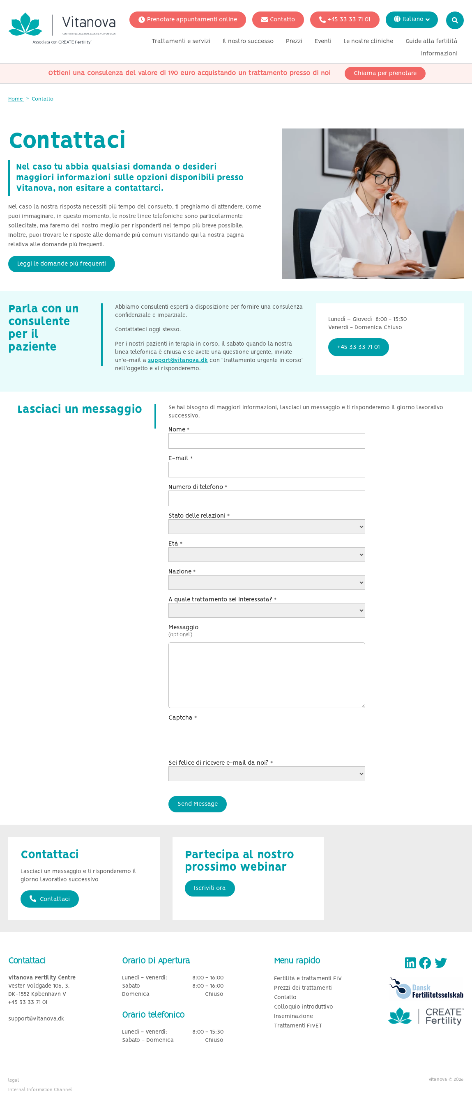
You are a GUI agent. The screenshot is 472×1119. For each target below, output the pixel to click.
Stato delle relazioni (199, 516)
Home (16, 99)
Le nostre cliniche (368, 42)
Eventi (323, 42)
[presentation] (230, 737)
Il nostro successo (248, 42)
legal (13, 1080)
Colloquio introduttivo (303, 1007)
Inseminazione (293, 1017)
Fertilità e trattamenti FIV (308, 979)
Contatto (278, 20)
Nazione (182, 572)
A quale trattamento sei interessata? (222, 599)
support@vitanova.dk (178, 361)
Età (175, 544)
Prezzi (294, 42)
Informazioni (439, 54)
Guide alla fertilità (431, 42)
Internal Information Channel (40, 1089)
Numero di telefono (197, 487)
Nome (178, 430)
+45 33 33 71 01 (345, 20)
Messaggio (183, 627)
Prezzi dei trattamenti (303, 988)
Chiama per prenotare (385, 74)
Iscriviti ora (210, 888)
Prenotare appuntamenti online (187, 20)
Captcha (182, 718)
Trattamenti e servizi (181, 42)
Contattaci (50, 899)
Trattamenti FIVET (298, 1026)
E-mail (180, 458)
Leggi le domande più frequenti (61, 264)
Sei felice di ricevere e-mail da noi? (220, 763)
